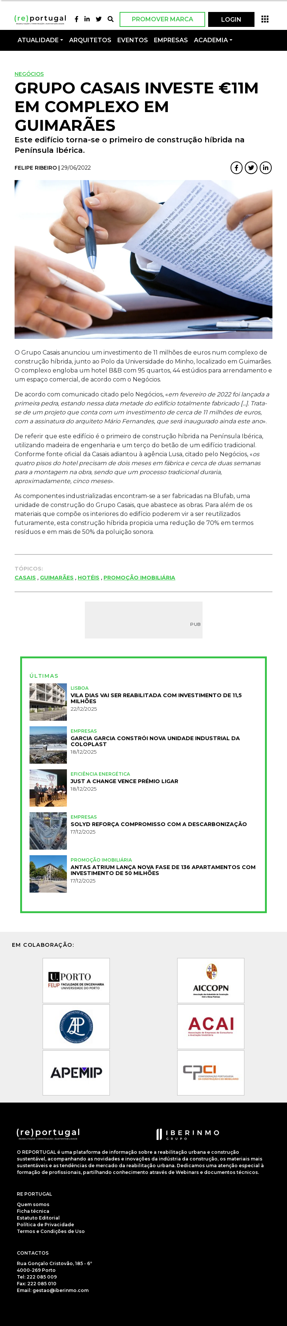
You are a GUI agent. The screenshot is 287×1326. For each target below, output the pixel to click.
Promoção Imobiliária (139, 577)
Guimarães (57, 577)
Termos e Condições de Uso (51, 1231)
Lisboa (80, 688)
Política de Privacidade (45, 1224)
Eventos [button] (132, 40)
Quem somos (33, 1204)
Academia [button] (211, 40)
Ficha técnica (33, 1211)
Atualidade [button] (38, 40)
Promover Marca (162, 19)
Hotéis (88, 577)
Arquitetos (90, 40)
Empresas (171, 40)
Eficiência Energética (100, 774)
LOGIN (231, 19)
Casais (25, 577)
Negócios (29, 74)
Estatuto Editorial (38, 1218)
